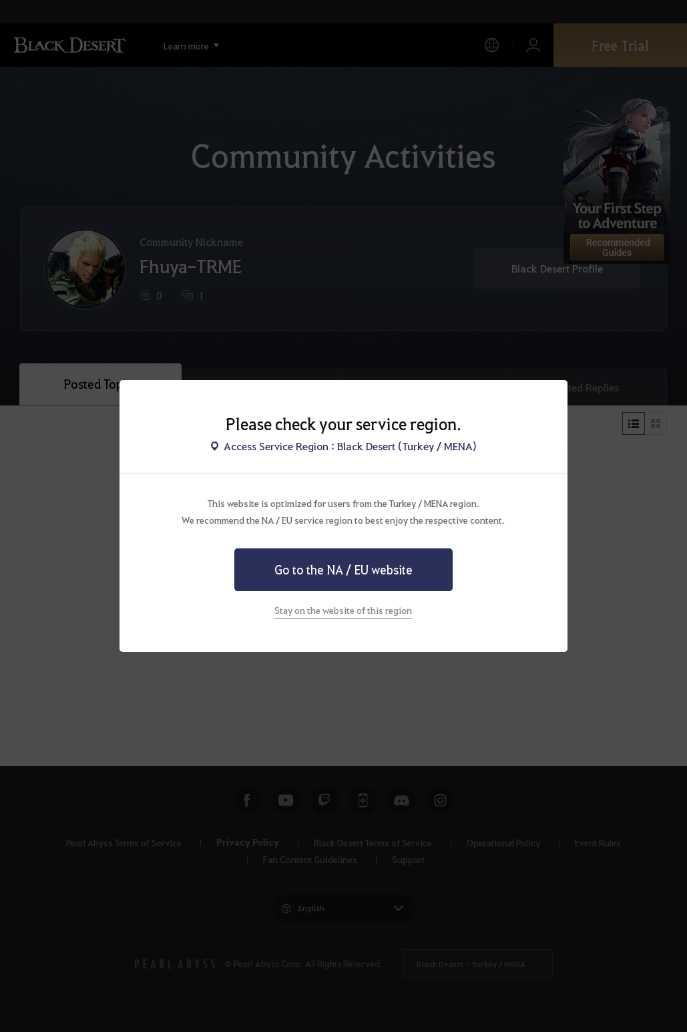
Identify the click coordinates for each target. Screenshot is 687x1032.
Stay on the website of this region (343, 610)
